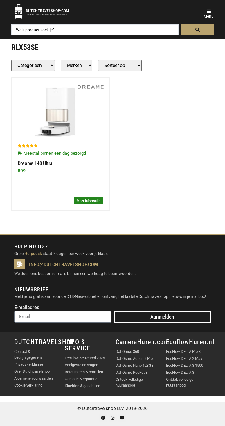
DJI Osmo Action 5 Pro (134, 358)
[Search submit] (197, 29)
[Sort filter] (120, 65)
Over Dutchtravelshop (32, 371)
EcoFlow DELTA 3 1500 (184, 365)
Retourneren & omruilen (84, 372)
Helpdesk (33, 253)
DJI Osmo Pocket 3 (131, 372)
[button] (209, 11)
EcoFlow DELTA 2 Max (184, 358)
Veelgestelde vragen (81, 365)
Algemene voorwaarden (33, 378)
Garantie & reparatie (81, 379)
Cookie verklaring (28, 385)
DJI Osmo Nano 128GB (135, 365)
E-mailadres (26, 307)
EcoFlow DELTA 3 (180, 372)
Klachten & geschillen (82, 386)
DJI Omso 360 (127, 351)
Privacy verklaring (28, 364)
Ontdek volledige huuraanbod (129, 382)
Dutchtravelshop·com (47, 10)
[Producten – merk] (76, 65)
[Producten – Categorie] (33, 65)
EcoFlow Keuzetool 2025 (85, 358)
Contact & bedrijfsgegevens (28, 354)
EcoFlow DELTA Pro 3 (183, 351)
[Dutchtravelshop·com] (18, 11)
